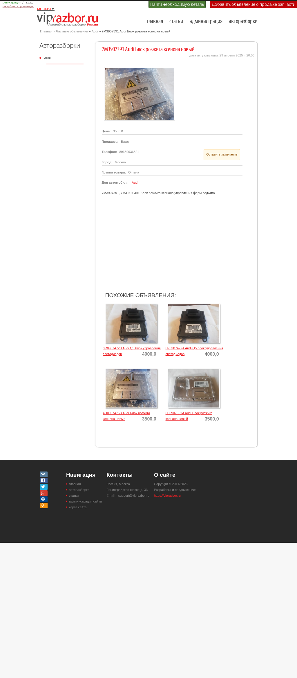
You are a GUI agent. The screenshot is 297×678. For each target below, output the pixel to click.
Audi (95, 31)
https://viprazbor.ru (167, 495)
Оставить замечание (221, 154)
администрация (206, 21)
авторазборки (243, 21)
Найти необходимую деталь (177, 4)
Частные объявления (72, 31)
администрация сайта (85, 501)
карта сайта (78, 507)
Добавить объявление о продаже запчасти (253, 4)
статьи (176, 21)
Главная (46, 31)
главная (155, 21)
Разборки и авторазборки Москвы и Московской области (69, 19)
